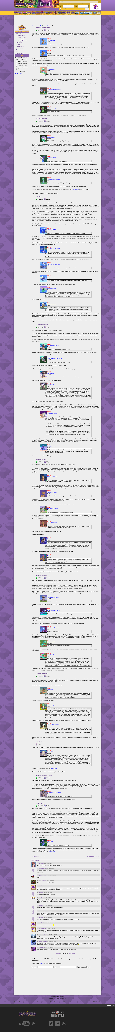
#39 (37, 897)
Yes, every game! (22, 61)
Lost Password (83, 3)
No (18, 69)
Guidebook (44, 9)
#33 (37, 934)
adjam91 (41, 892)
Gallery (18, 50)
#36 (37, 917)
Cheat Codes (19, 48)
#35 (37, 922)
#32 (37, 941)
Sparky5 (41, 897)
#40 (37, 892)
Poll (22, 55)
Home (17, 9)
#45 (37, 863)
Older (69, 953)
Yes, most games (22, 63)
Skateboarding (20, 46)
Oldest (73, 953)
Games (36, 9)
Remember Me (65, 8)
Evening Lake (21, 39)
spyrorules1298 (43, 875)
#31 (37, 947)
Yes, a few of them (22, 65)
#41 (37, 886)
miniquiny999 (42, 880)
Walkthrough (19, 33)
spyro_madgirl (43, 941)
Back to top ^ (111, 1005)
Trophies (18, 44)
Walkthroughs (27, 9)
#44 (37, 868)
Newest (58, 953)
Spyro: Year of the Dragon (22, 31)
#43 (37, 875)
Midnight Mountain (22, 40)
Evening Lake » (93, 856)
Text (17, 51)
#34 (37, 928)
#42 (37, 880)
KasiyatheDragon (43, 934)
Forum (53, 9)
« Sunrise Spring (38, 856)
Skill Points (19, 42)
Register (69, 3)
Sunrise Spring (21, 35)
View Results (18, 73)
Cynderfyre (42, 947)
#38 (37, 905)
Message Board (20, 53)
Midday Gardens (22, 37)
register (42, 963)
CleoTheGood (42, 886)
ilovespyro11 (42, 868)
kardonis (41, 863)
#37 (37, 911)
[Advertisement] (57, 20)
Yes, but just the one (23, 67)
